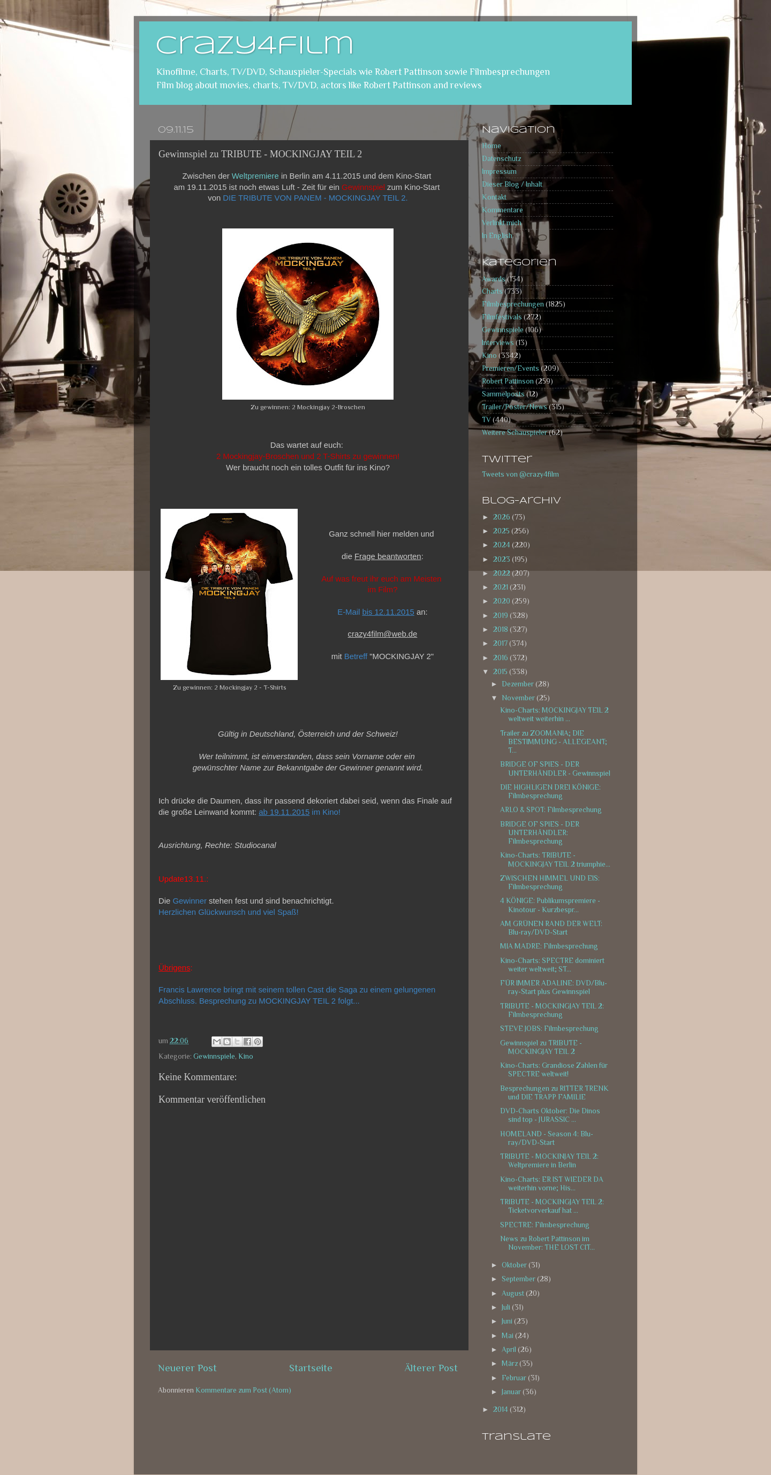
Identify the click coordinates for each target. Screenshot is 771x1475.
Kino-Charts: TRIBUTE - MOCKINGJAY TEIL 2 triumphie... (555, 859)
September (519, 1279)
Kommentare (502, 210)
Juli (507, 1307)
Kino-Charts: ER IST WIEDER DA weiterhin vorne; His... (551, 1183)
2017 (501, 643)
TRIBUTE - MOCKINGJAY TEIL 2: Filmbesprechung (552, 1010)
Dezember (518, 684)
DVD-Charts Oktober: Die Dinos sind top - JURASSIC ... (550, 1115)
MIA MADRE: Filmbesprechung (549, 946)
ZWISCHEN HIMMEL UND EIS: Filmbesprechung (550, 882)
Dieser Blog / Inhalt (512, 184)
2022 (502, 573)
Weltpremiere (255, 176)
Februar (515, 1378)
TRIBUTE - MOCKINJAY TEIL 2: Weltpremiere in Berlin (549, 1160)
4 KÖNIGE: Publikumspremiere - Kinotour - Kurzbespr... (550, 905)
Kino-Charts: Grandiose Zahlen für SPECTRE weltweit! (554, 1069)
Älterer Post (431, 1367)
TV (486, 420)
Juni (508, 1321)
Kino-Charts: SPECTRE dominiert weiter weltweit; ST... (552, 965)
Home (491, 146)
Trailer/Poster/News (514, 407)
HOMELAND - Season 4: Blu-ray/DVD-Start (546, 1138)
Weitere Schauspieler (514, 433)
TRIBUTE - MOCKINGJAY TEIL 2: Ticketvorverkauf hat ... (552, 1206)
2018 (501, 629)
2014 (501, 1409)
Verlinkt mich (501, 223)
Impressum (499, 171)
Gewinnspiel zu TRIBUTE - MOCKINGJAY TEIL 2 (541, 1047)
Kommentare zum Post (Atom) (243, 1390)
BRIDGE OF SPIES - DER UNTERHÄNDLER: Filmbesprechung (539, 832)
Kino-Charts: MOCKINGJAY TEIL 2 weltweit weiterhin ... (554, 714)
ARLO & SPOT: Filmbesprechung (551, 810)
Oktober (515, 1265)
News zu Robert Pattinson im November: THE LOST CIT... (547, 1243)
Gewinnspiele (214, 1056)
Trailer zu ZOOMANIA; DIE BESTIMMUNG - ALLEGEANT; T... (553, 741)
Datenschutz (501, 159)
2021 (501, 587)
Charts (492, 291)
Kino (245, 1056)
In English (497, 236)
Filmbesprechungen (513, 304)
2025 (502, 531)
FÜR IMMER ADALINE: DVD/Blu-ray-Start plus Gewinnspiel (553, 987)
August (514, 1293)
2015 (501, 672)
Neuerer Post (187, 1367)
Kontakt (494, 197)
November (519, 698)
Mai (508, 1336)
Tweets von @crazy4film (520, 474)
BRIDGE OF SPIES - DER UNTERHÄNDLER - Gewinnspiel (555, 768)
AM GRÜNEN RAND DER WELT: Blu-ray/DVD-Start (551, 928)
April (510, 1350)
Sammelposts (503, 394)
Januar (512, 1392)
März (510, 1363)
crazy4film (254, 46)
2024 (502, 545)
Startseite (310, 1367)
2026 (502, 517)
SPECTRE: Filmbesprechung (544, 1225)
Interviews (498, 343)
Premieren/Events (510, 368)
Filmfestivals (502, 317)
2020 (502, 601)
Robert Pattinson (508, 381)
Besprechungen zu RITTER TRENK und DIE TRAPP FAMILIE (554, 1092)
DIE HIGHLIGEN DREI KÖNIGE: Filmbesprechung (550, 791)
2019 (501, 616)
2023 (502, 559)
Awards (493, 279)
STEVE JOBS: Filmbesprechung (549, 1029)
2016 (501, 658)
